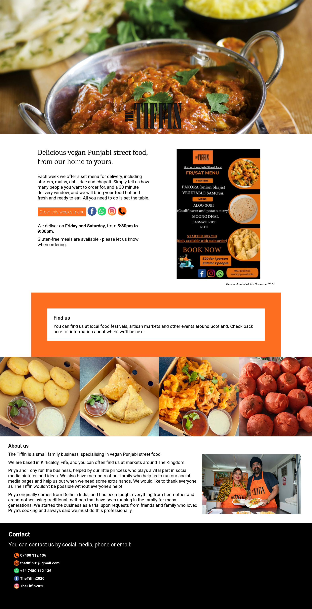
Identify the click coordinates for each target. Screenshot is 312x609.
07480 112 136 (30, 555)
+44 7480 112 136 (33, 571)
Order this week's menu (62, 211)
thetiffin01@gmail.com (37, 563)
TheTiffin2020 (29, 578)
